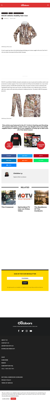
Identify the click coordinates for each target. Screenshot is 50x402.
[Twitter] (22, 331)
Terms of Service (7, 383)
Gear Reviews (4, 13)
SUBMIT (25, 282)
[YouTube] (31, 331)
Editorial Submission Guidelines (12, 377)
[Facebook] (18, 331)
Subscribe (4, 360)
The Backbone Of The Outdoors (40, 209)
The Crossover (7, 207)
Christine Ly (6, 18)
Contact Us (5, 343)
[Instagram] (27, 331)
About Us (4, 340)
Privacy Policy (6, 380)
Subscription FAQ (7, 365)
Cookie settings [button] (6, 398)
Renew (3, 363)
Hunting (10, 13)
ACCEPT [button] (13, 398)
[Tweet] (24, 155)
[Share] (8, 155)
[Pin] (41, 155)
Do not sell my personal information (10, 395)
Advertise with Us (7, 345)
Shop (3, 357)
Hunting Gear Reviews (18, 13)
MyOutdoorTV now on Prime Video (24, 209)
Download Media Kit (8, 348)
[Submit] (24, 160)
